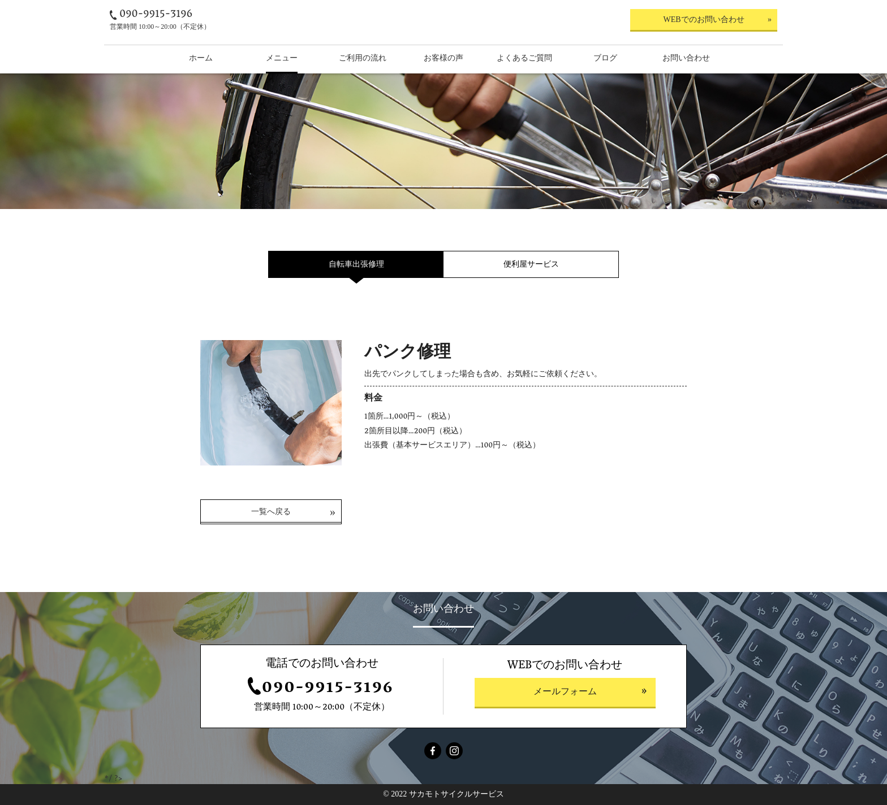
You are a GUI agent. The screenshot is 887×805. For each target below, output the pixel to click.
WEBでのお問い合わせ (703, 19)
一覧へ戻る (271, 511)
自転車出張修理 (356, 264)
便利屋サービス (531, 264)
